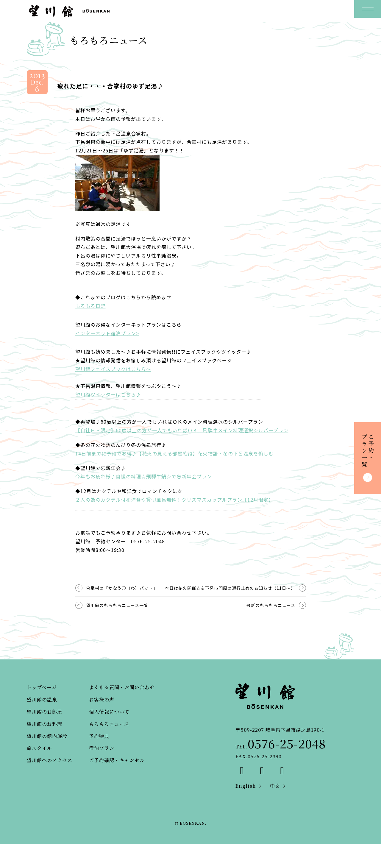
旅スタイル (39, 748)
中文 (275, 785)
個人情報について (109, 711)
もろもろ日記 (90, 305)
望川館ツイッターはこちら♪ (108, 394)
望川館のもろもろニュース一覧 (117, 605)
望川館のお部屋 (44, 711)
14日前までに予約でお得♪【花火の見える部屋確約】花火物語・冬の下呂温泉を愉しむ (174, 453)
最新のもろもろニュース (270, 605)
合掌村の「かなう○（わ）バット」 (121, 588)
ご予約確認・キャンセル (117, 760)
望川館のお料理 (44, 723)
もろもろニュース (109, 723)
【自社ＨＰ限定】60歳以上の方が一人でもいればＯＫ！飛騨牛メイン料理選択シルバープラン (181, 430)
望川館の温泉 (42, 699)
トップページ (42, 687)
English (245, 785)
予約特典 (99, 736)
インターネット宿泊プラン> (107, 333)
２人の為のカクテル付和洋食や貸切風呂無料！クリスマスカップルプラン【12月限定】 (174, 499)
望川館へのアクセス (49, 760)
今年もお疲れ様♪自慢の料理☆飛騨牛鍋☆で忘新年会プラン (143, 476)
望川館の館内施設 (47, 736)
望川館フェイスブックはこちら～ (113, 368)
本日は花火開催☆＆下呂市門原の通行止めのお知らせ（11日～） (230, 588)
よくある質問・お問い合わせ (122, 687)
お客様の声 (101, 699)
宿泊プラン (101, 748)
